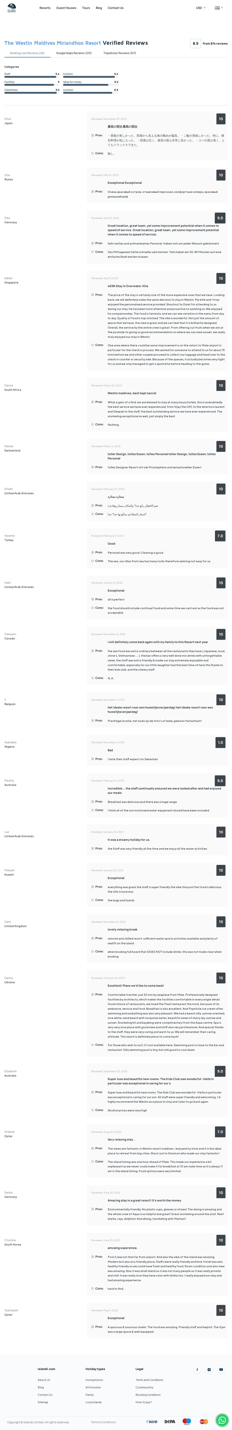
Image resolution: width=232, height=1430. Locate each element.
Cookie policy (144, 1387)
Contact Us (116, 8)
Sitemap (43, 1402)
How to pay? (144, 1402)
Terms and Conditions (149, 1380)
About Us (44, 1380)
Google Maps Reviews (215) (78, 53)
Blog (99, 8)
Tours (86, 8)
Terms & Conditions (104, 1422)
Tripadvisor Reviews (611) (126, 53)
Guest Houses (66, 8)
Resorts (45, 8)
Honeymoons (94, 1380)
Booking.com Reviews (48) (28, 53)
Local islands (94, 1402)
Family (90, 1395)
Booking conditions (148, 1395)
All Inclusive (93, 1387)
